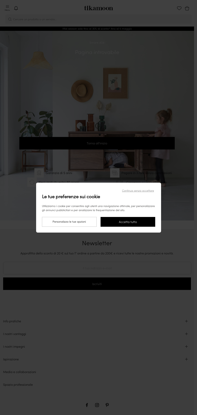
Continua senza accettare (138, 190)
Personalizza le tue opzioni (69, 221)
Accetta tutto (128, 222)
